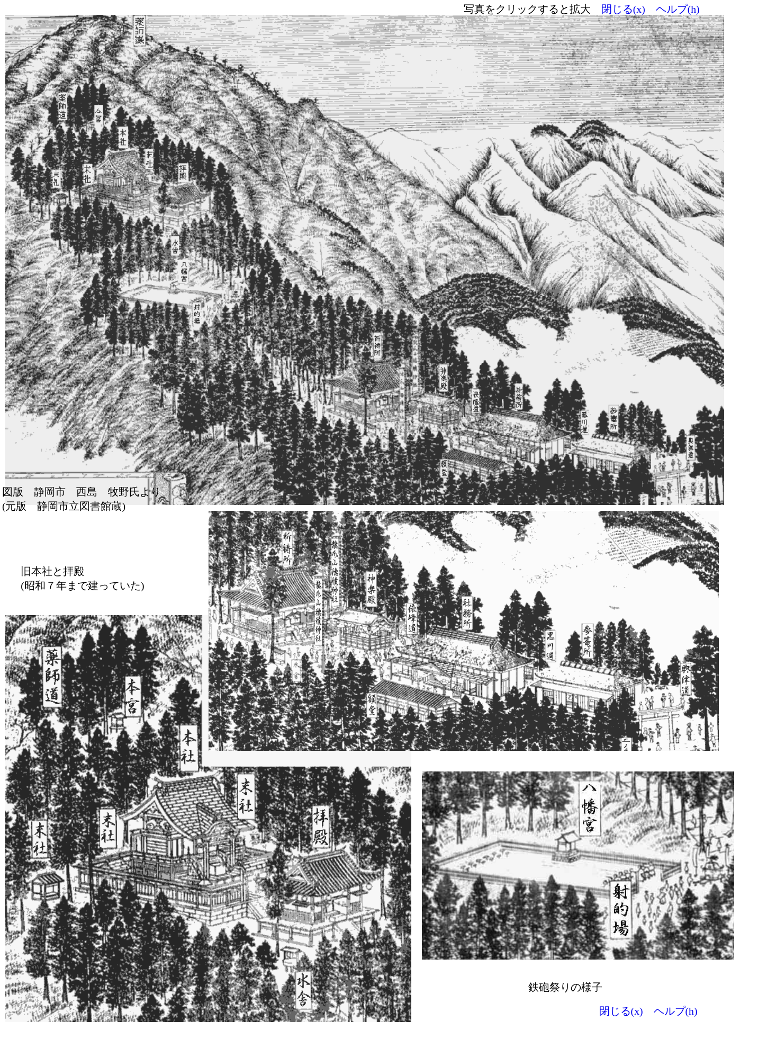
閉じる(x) (623, 9)
